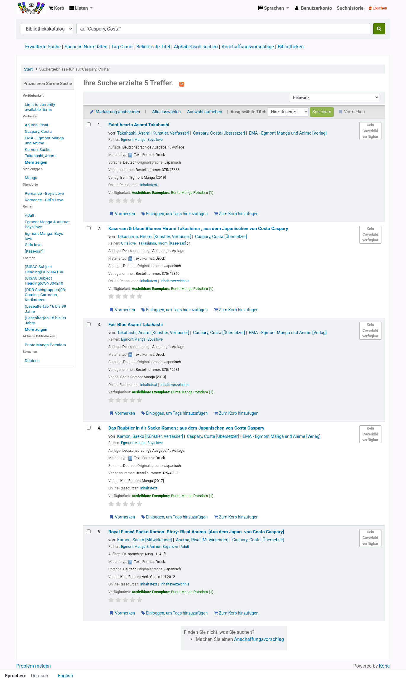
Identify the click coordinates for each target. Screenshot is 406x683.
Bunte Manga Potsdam (45, 344)
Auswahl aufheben (204, 111)
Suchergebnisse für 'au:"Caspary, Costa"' (74, 69)
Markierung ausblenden (114, 111)
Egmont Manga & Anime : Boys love (149, 547)
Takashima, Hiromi (154, 236)
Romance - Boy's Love (44, 193)
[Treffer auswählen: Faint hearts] (89, 124)
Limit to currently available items (40, 107)
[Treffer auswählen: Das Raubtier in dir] (89, 428)
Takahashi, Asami (41, 155)
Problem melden (33, 666)
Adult (29, 215)
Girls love (33, 244)
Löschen (378, 8)
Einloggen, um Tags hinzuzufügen (174, 213)
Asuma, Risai (36, 124)
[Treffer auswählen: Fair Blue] (89, 324)
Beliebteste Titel (153, 47)
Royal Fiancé (196, 531)
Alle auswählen (166, 111)
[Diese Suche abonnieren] (182, 83)
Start (28, 69)
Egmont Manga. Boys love (142, 140)
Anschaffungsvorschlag (259, 639)
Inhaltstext (148, 185)
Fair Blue (135, 324)
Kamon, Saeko (38, 149)
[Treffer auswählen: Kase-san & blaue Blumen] (89, 228)
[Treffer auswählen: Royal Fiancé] (89, 531)
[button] (56, 8)
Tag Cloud (122, 47)
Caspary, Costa (38, 131)
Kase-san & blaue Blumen (198, 228)
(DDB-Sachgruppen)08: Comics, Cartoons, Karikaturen (45, 294)
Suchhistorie (350, 8)
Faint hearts (138, 124)
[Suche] (379, 28)
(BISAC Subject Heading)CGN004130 (44, 269)
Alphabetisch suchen (196, 47)
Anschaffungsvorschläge (248, 47)
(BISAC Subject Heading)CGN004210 (44, 280)
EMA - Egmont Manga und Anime (288, 133)
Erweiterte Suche (43, 47)
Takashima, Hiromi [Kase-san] (162, 243)
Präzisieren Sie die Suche (47, 83)
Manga (31, 177)
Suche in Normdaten (86, 47)
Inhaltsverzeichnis (174, 281)
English (65, 676)
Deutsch (32, 360)
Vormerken (122, 213)
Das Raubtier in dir (186, 428)
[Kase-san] (34, 251)
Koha (31, 8)
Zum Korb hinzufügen (236, 213)
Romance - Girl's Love (44, 199)
